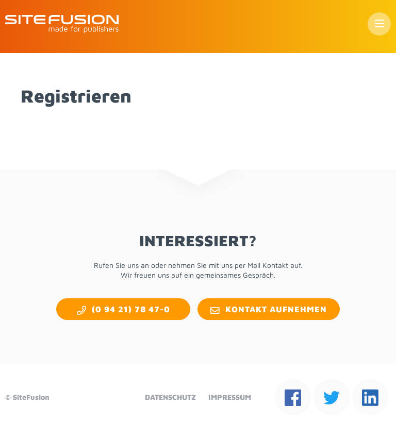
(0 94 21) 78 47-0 (131, 309)
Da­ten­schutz (170, 397)
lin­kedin (370, 397)
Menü (379, 24)
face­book (293, 397)
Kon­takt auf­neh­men (276, 309)
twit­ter (332, 397)
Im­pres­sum (229, 397)
